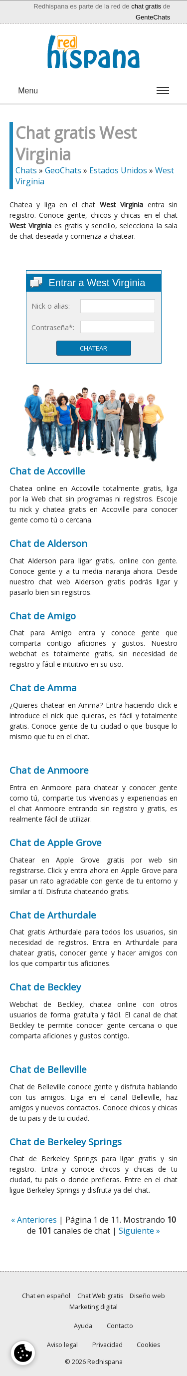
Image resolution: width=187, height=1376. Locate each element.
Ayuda (83, 1326)
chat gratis (146, 6)
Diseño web (147, 1296)
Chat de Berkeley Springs (65, 1141)
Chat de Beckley (45, 986)
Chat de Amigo (42, 615)
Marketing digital (93, 1307)
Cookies (148, 1345)
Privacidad (107, 1345)
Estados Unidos (118, 170)
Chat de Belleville (48, 1069)
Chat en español (46, 1296)
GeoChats (63, 170)
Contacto (120, 1326)
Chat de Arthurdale (52, 915)
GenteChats (153, 17)
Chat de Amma (43, 687)
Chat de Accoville (47, 470)
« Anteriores (34, 1219)
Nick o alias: (50, 306)
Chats (26, 170)
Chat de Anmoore (49, 770)
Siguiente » (139, 1230)
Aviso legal (62, 1345)
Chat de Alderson (48, 543)
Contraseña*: (52, 327)
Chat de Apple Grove (55, 842)
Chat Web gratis (100, 1296)
